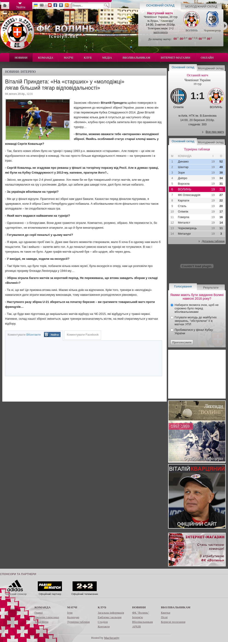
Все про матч (215, 131)
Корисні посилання (173, 622)
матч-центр (160, 32)
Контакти (104, 626)
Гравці (39, 612)
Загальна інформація (111, 612)
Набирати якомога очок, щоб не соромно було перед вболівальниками (197, 308)
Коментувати (24, 334)
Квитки (165, 612)
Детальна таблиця (213, 241)
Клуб (88, 57)
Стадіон (103, 622)
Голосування (183, 286)
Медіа (107, 57)
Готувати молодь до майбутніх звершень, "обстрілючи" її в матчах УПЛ (196, 321)
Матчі (68, 57)
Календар (73, 617)
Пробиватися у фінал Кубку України (194, 331)
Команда (45, 57)
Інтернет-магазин (175, 57)
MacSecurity (111, 637)
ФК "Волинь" (140, 612)
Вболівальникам (136, 57)
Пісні (164, 617)
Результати (210, 287)
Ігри (70, 612)
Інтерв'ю (137, 617)
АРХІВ (136, 626)
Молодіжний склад (201, 6)
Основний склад (160, 5)
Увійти (55, 334)
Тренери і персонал (47, 617)
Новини (21, 57)
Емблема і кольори (109, 617)
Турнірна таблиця (78, 622)
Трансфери (41, 622)
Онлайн (207, 57)
